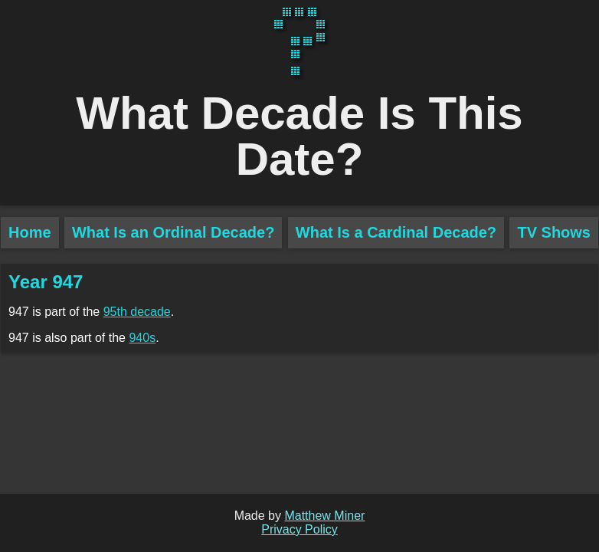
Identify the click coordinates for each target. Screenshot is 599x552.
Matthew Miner (324, 515)
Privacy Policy (299, 529)
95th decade (137, 311)
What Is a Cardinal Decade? (396, 232)
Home (29, 232)
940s (142, 337)
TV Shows (554, 232)
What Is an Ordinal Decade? (173, 232)
